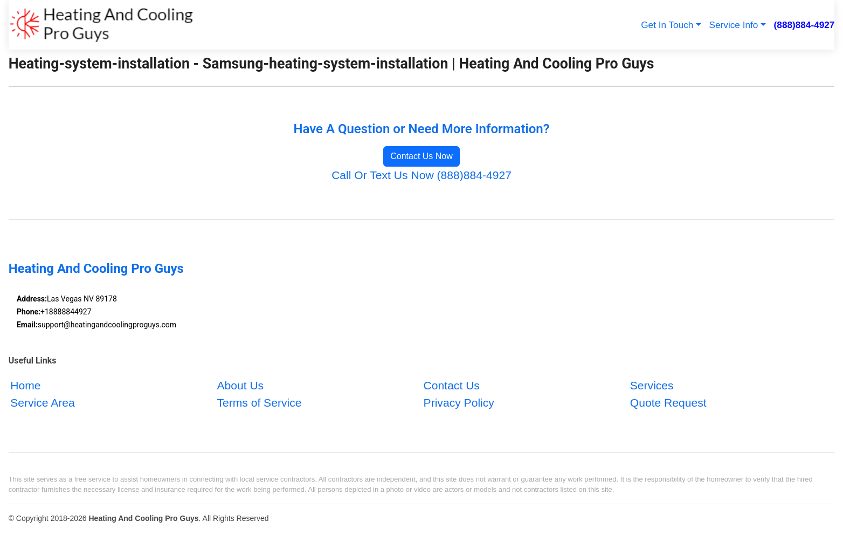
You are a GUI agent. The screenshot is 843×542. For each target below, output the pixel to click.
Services (652, 385)
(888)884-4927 (804, 24)
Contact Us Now (421, 156)
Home (25, 385)
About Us (240, 385)
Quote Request (668, 402)
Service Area (42, 402)
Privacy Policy (459, 402)
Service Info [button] (733, 24)
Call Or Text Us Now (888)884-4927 (421, 175)
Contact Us (452, 385)
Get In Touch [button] (667, 24)
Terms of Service (259, 402)
